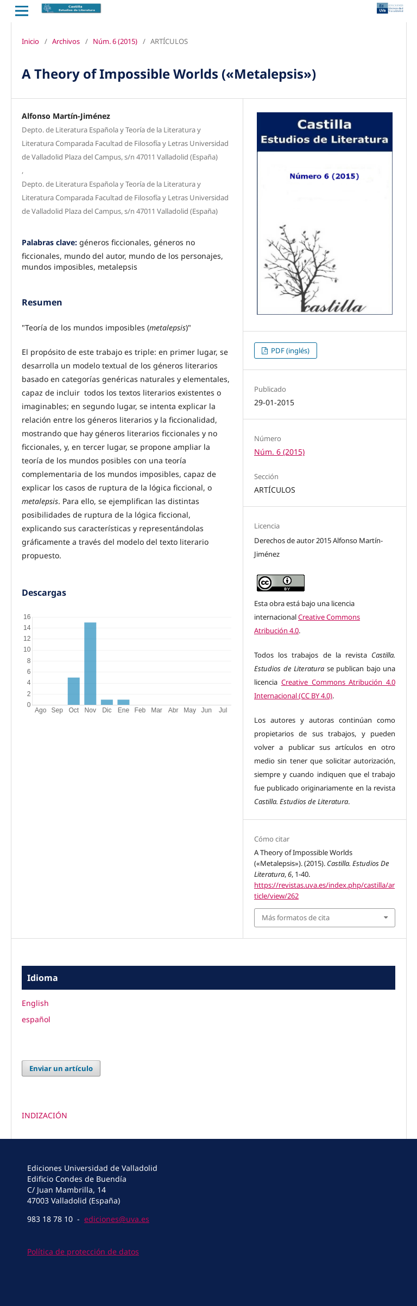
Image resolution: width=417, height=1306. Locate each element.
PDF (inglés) (289, 350)
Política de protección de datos (83, 1251)
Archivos (66, 41)
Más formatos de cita (296, 917)
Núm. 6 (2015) (115, 41)
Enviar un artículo (61, 1068)
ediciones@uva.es (116, 1219)
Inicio (30, 41)
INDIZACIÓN (44, 1115)
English (35, 1003)
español (36, 1019)
